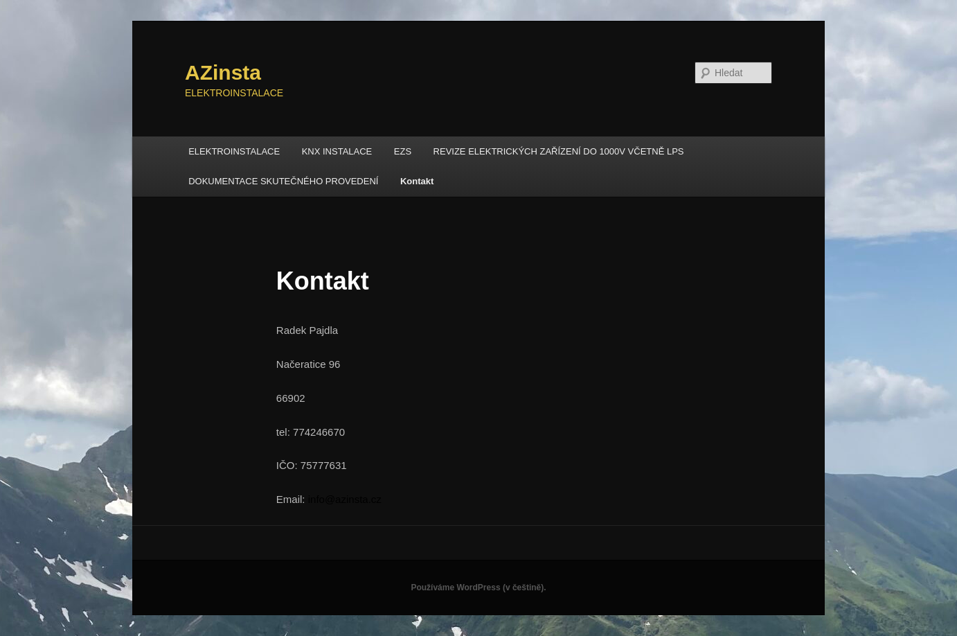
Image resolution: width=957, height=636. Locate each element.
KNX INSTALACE (337, 151)
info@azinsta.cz (345, 499)
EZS (402, 151)
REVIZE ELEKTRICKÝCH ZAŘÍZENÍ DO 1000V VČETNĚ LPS (558, 151)
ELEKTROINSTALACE (234, 151)
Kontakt (416, 181)
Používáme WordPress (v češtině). (478, 587)
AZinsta (223, 72)
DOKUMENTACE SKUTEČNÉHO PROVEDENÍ (283, 181)
